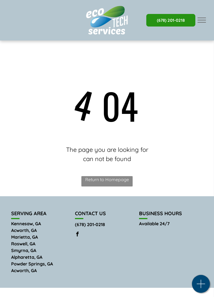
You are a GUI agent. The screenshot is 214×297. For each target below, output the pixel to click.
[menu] (201, 20)
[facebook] (77, 235)
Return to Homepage (107, 179)
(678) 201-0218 (90, 224)
